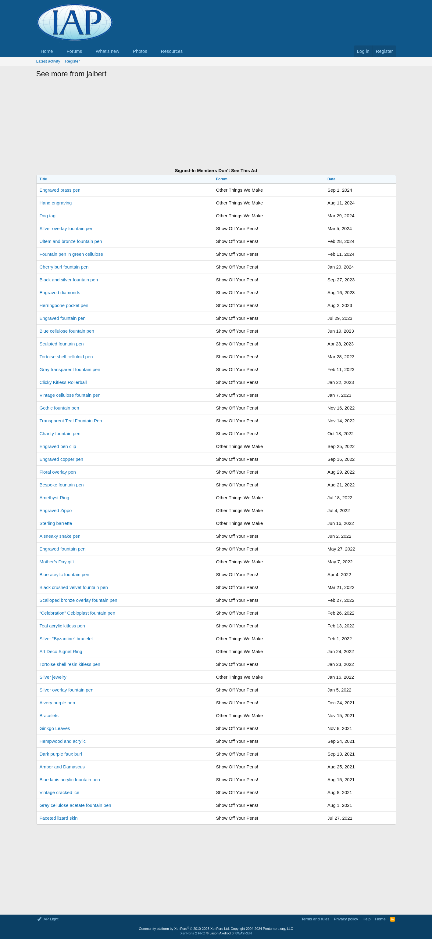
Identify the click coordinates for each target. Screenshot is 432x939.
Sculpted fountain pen (62, 343)
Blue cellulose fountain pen (67, 331)
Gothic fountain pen (59, 407)
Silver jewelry (53, 677)
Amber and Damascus (62, 766)
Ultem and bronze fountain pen (71, 241)
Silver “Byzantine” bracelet (66, 638)
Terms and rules (315, 919)
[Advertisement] (216, 124)
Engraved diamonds (60, 292)
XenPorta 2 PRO (192, 933)
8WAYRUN (243, 933)
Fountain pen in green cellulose (71, 254)
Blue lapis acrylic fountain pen (70, 779)
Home (47, 51)
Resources (172, 51)
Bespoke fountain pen (62, 484)
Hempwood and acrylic (63, 741)
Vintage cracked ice (60, 792)
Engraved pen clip (58, 446)
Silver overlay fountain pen (67, 228)
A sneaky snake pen (60, 536)
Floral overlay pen (58, 472)
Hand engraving (56, 202)
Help (366, 919)
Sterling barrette (56, 523)
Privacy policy (346, 919)
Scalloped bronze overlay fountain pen (78, 600)
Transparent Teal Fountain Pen (71, 420)
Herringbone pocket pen (64, 305)
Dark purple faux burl (61, 754)
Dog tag (48, 215)
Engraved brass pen (60, 190)
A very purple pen (57, 702)
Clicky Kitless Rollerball (63, 382)
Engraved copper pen (61, 459)
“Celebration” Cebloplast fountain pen (78, 613)
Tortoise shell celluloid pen (66, 356)
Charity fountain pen (60, 433)
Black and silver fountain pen (69, 279)
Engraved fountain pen (63, 318)
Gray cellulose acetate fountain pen (75, 805)
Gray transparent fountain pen (70, 369)
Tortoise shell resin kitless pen (70, 664)
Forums (74, 51)
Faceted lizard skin (59, 818)
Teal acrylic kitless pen (62, 625)
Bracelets (49, 715)
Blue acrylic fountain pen (64, 574)
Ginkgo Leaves (55, 728)
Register (72, 61)
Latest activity (48, 61)
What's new (107, 51)
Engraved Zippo (56, 510)
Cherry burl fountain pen (64, 266)
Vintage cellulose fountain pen (70, 395)
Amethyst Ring (55, 497)
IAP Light (48, 919)
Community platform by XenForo (184, 928)
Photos (140, 51)
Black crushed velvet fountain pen (74, 587)
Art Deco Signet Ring (61, 651)
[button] (57, 51)
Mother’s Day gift (57, 561)
